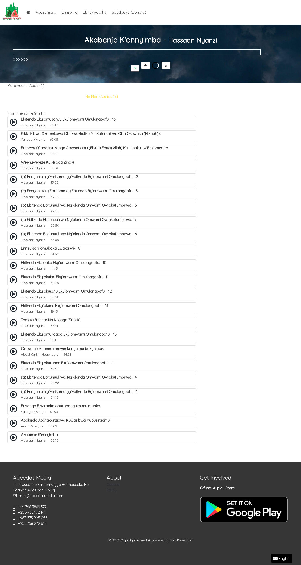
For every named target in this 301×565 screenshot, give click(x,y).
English (281, 558)
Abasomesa (46, 12)
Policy (112, 490)
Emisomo (69, 12)
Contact (114, 484)
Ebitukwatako (94, 12)
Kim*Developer (181, 540)
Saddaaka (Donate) (129, 12)
